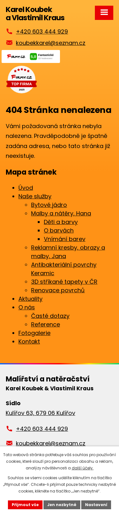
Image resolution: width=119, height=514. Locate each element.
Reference (45, 324)
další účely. (83, 468)
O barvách (59, 230)
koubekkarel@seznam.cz (50, 43)
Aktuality (30, 299)
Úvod (25, 188)
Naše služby (34, 196)
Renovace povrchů (58, 290)
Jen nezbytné (61, 504)
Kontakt (29, 341)
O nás (26, 307)
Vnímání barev (64, 239)
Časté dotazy (50, 316)
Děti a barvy (61, 222)
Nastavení (96, 504)
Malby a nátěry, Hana (61, 213)
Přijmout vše (25, 504)
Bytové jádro (49, 205)
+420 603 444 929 (42, 31)
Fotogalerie (34, 333)
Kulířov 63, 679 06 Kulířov (40, 413)
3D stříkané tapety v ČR (64, 282)
